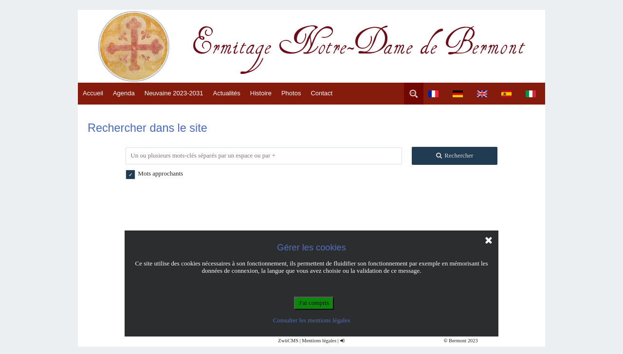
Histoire (261, 93)
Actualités (226, 93)
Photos (291, 93)
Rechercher (454, 155)
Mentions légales (319, 340)
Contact (321, 93)
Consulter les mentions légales (311, 320)
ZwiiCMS (288, 340)
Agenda (124, 93)
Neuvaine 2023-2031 (174, 93)
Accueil (93, 93)
